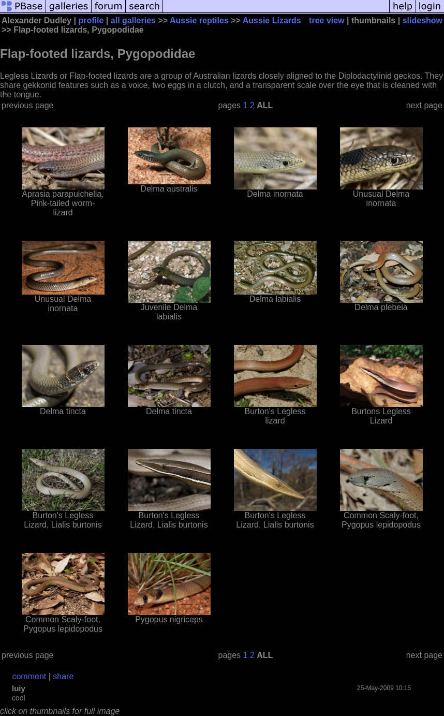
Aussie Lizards (272, 20)
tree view (326, 20)
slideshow (422, 20)
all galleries (133, 20)
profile (91, 20)
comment (29, 676)
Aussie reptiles (199, 20)
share (63, 676)
